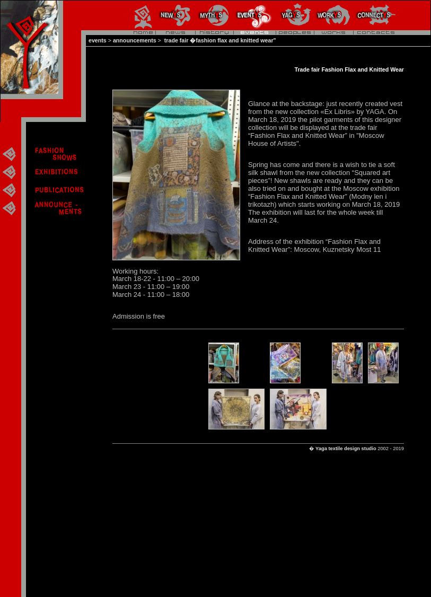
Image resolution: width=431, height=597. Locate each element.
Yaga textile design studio (345, 448)
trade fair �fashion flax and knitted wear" (219, 40)
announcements (134, 40)
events (98, 40)
